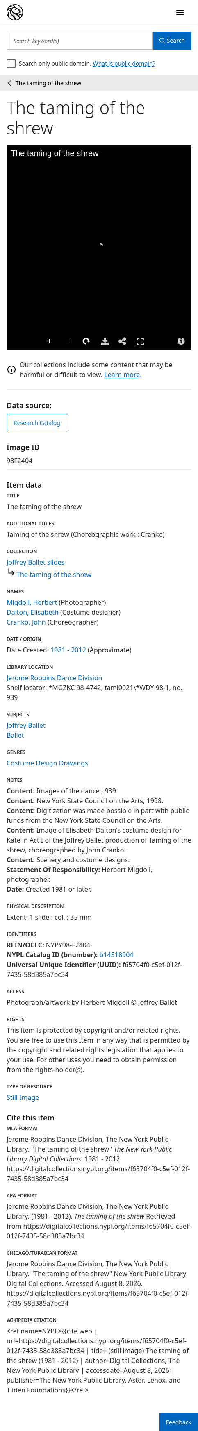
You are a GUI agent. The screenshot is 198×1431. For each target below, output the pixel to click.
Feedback (178, 1422)
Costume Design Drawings (47, 763)
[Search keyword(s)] (80, 41)
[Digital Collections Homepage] (15, 12)
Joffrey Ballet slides (35, 562)
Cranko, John (26, 622)
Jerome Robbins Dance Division (54, 677)
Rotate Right (86, 341)
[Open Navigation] (179, 12)
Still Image (23, 1097)
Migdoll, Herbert (32, 602)
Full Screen (140, 341)
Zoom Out (68, 341)
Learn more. (122, 374)
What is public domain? (124, 63)
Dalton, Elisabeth (33, 612)
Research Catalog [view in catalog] (37, 423)
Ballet (15, 735)
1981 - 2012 (68, 649)
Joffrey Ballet (26, 725)
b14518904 (116, 954)
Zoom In (49, 341)
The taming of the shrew (53, 574)
